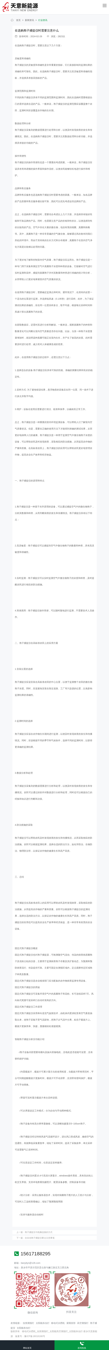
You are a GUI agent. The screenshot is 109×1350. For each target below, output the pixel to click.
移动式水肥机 (58, 1323)
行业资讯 (42, 20)
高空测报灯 (83, 1323)
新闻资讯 (29, 20)
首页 (18, 20)
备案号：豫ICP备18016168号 (30, 1336)
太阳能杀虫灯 (42, 1323)
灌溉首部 (70, 1323)
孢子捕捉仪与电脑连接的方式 (38, 1232)
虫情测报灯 (28, 1323)
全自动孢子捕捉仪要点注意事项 (39, 1238)
